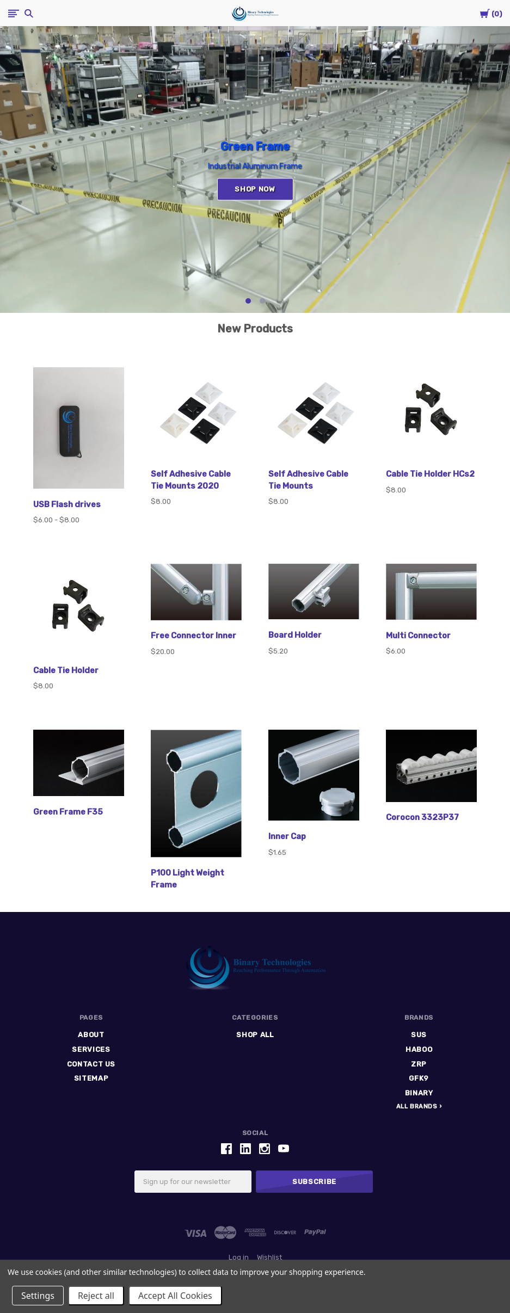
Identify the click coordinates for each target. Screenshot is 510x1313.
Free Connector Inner (193, 635)
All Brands (417, 1106)
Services (91, 1049)
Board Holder (295, 635)
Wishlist (269, 1257)
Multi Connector (418, 635)
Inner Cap (287, 836)
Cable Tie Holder (66, 670)
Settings (37, 1296)
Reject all (96, 1296)
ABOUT (91, 1035)
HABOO (418, 1049)
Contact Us (91, 1064)
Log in (239, 1257)
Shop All (254, 1035)
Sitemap (91, 1078)
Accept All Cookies (175, 1296)
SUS (419, 1035)
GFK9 (419, 1078)
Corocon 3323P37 (422, 817)
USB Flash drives (67, 504)
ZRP (419, 1064)
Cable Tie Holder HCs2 (430, 474)
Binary (419, 1093)
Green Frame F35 (68, 812)
